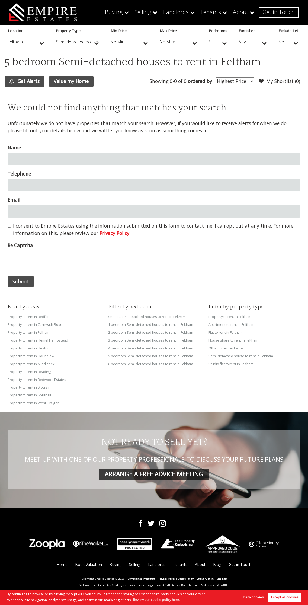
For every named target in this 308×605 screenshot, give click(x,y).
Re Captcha (20, 245)
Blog (217, 561)
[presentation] (49, 261)
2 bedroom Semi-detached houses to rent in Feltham (150, 331)
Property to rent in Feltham (229, 316)
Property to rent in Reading (29, 370)
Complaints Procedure (141, 576)
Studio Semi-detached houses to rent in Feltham (147, 316)
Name (14, 147)
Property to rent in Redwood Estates (37, 377)
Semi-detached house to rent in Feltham (240, 354)
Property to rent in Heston (29, 347)
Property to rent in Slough (28, 385)
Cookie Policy (186, 576)
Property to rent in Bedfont (29, 316)
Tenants (217, 12)
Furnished (247, 30)
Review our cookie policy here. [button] (156, 599)
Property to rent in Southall (29, 392)
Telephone (19, 173)
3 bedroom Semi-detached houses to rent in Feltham (150, 339)
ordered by (199, 81)
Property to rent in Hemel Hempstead (38, 339)
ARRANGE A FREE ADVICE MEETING (154, 471)
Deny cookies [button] (253, 597)
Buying (128, 12)
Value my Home (71, 81)
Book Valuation (88, 561)
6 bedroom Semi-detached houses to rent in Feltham (150, 362)
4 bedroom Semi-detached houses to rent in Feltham (150, 347)
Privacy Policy (114, 233)
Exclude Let (288, 30)
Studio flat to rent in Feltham (231, 362)
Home (61, 561)
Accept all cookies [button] (284, 597)
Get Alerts (24, 81)
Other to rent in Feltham (227, 347)
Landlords (185, 12)
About (245, 12)
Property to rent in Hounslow (31, 354)
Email (14, 199)
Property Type (68, 30)
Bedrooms (218, 30)
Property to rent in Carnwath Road (35, 324)
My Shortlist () (279, 81)
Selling (154, 12)
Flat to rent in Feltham (225, 331)
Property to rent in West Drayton (33, 400)
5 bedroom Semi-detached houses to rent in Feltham (150, 354)
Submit (20, 281)
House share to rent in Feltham (233, 339)
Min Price (119, 30)
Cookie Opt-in (205, 576)
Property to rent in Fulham (28, 331)
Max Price (168, 30)
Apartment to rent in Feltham (231, 324)
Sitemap (222, 576)
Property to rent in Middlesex (31, 362)
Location (15, 30)
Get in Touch (280, 12)
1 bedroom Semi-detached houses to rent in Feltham (150, 324)
